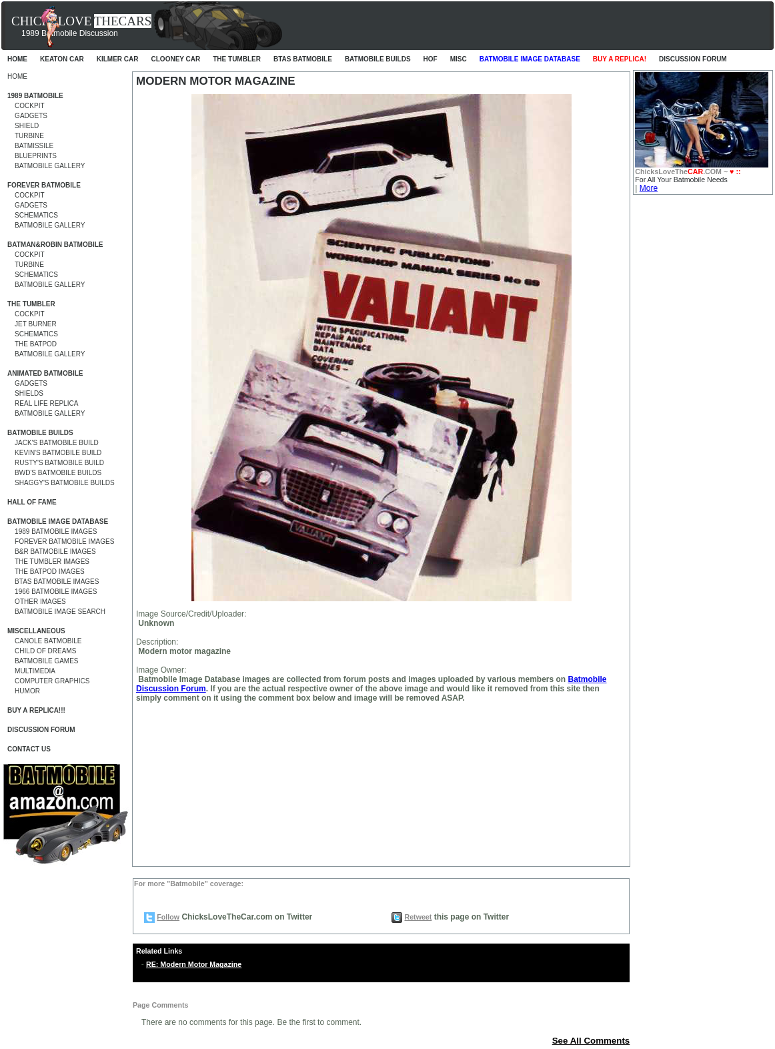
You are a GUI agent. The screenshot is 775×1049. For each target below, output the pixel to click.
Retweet (418, 917)
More (649, 188)
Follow (168, 917)
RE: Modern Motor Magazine (193, 964)
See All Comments (591, 1041)
